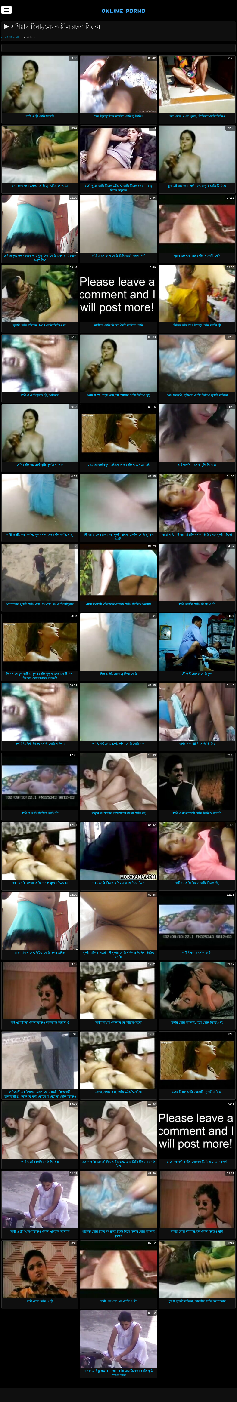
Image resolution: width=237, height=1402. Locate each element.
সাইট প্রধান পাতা (12, 37)
